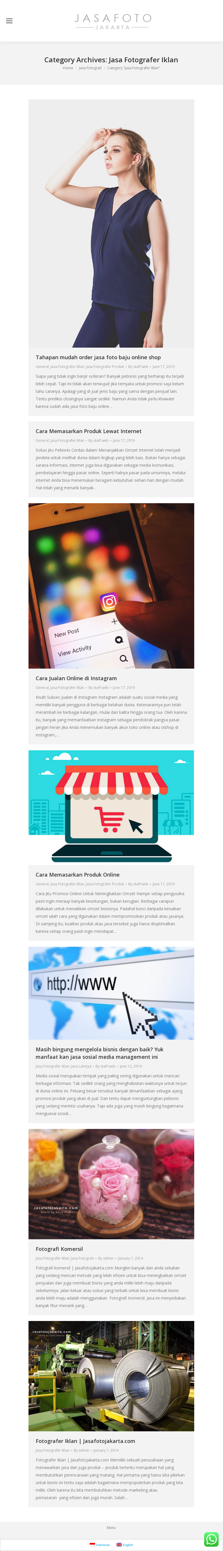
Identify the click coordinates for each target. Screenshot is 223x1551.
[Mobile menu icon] (9, 20)
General (42, 366)
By (138, 366)
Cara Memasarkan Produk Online (78, 874)
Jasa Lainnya (81, 1066)
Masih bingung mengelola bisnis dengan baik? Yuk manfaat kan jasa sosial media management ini (99, 1053)
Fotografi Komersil (59, 1248)
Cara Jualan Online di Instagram (76, 678)
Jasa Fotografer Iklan (67, 366)
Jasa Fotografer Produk (105, 366)
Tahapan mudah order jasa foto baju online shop (98, 357)
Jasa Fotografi (82, 1258)
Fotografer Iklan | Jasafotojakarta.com (85, 1440)
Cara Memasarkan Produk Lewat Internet (89, 431)
